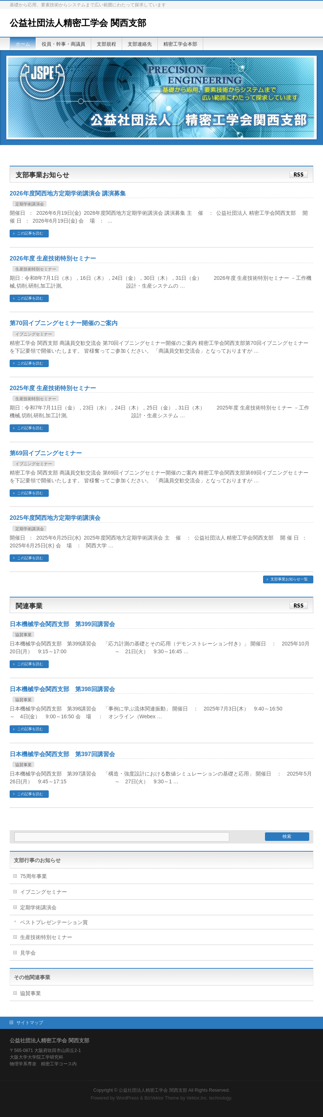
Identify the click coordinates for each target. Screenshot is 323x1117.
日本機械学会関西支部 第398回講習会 (62, 689)
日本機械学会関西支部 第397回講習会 (62, 754)
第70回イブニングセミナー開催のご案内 (64, 323)
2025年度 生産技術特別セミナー (53, 388)
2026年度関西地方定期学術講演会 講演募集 (68, 193)
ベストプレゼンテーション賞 (54, 922)
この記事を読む (30, 233)
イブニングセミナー (33, 334)
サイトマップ (29, 1022)
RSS (299, 174)
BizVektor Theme (161, 1098)
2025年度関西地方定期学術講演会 (55, 518)
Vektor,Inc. (197, 1098)
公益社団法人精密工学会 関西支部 (78, 23)
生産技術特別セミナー (35, 269)
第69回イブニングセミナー (46, 453)
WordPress (127, 1098)
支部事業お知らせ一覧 (289, 579)
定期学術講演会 (29, 204)
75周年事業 (33, 876)
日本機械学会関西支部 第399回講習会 (62, 624)
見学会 (28, 953)
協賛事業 (23, 634)
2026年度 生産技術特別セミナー (53, 258)
